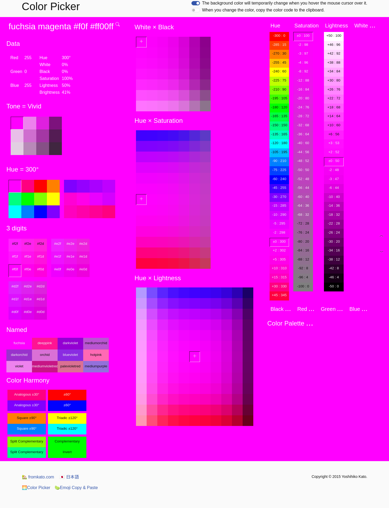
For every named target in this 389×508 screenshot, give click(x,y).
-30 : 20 (334, 241)
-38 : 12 (334, 259)
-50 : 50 (303, 170)
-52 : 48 (303, 179)
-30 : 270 (279, 197)
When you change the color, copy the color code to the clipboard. (263, 10)
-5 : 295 (279, 223)
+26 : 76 (333, 89)
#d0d (41, 312)
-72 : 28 (303, 223)
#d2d (41, 286)
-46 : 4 (334, 277)
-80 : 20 (303, 241)
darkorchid (19, 355)
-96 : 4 (303, 277)
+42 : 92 (333, 53)
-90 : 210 (279, 161)
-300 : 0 (279, 36)
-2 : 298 (279, 232)
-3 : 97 (303, 53)
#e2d (83, 244)
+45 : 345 (279, 295)
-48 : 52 (303, 161)
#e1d (83, 256)
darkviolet (70, 343)
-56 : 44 (303, 188)
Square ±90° (27, 418)
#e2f (57, 244)
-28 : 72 (303, 116)
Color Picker (36, 487)
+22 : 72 (333, 98)
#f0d (40, 269)
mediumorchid (96, 343)
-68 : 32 (303, 215)
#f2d (40, 244)
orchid (45, 355)
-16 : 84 (303, 89)
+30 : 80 (333, 80)
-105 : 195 (279, 152)
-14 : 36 (334, 206)
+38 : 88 (333, 62)
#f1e (27, 256)
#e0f (57, 269)
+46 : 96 (333, 45)
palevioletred (70, 366)
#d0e (28, 312)
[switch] (195, 3)
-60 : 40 (303, 197)
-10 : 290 (279, 215)
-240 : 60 (279, 71)
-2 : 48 (334, 170)
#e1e (70, 256)
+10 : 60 (333, 125)
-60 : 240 (279, 179)
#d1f (14, 299)
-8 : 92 (303, 71)
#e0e (70, 269)
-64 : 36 (303, 206)
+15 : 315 (279, 277)
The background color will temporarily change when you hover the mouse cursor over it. (284, 3)
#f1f (15, 256)
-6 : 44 (334, 188)
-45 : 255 (279, 188)
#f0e (27, 269)
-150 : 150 (279, 125)
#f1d (40, 256)
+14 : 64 (333, 116)
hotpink (96, 355)
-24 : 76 (303, 107)
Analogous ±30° (26, 394)
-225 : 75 (279, 80)
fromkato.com (38, 477)
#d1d (41, 299)
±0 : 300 (279, 241)
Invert (67, 452)
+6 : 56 (333, 134)
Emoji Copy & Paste (76, 487)
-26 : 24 (334, 232)
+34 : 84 (333, 71)
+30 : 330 (279, 286)
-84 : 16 (303, 250)
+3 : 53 (333, 143)
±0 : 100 (303, 36)
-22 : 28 (334, 223)
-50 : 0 (334, 286)
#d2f (14, 286)
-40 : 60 (303, 143)
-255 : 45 (279, 62)
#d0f (14, 312)
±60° (67, 394)
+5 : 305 (279, 259)
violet (19, 366)
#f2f (15, 244)
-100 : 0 (303, 286)
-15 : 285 (279, 206)
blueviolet (70, 355)
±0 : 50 (333, 161)
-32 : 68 (303, 125)
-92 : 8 (303, 268)
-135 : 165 (279, 134)
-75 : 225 (279, 170)
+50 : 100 (333, 36)
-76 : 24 (303, 232)
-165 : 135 (279, 116)
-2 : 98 (303, 45)
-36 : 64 (303, 134)
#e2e (70, 244)
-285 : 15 (279, 45)
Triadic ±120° (67, 418)
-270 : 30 (279, 53)
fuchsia (19, 343)
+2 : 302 (279, 250)
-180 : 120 (279, 107)
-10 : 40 (334, 197)
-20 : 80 (303, 98)
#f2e (27, 244)
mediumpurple (96, 366)
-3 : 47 (334, 179)
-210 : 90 (279, 89)
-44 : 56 (303, 152)
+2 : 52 (333, 152)
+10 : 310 (279, 268)
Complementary (67, 441)
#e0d (83, 269)
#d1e (28, 299)
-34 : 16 (334, 250)
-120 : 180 (279, 143)
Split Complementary (26, 441)
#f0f (15, 269)
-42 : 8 (334, 268)
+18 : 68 (333, 107)
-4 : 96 (303, 62)
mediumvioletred (45, 366)
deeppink (45, 343)
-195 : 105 (279, 98)
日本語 (69, 477)
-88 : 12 (303, 259)
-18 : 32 (334, 215)
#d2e (28, 286)
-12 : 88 (303, 80)
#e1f (57, 256)
